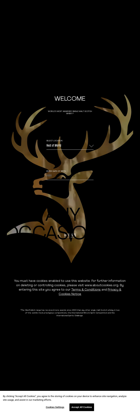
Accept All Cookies (81, 407)
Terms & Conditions (86, 289)
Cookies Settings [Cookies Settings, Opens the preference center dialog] (55, 407)
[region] (70, 402)
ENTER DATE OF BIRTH (56, 171)
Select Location (54, 141)
